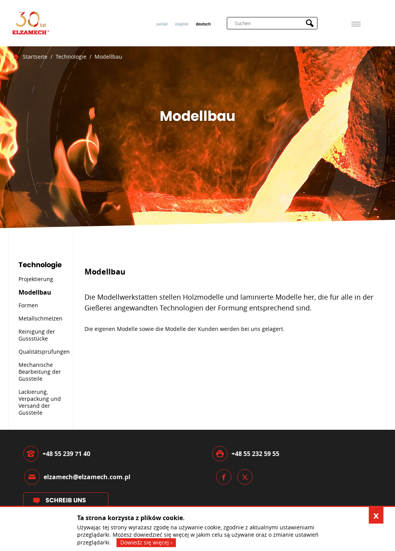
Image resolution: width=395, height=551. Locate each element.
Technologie (71, 57)
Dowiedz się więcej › (146, 542)
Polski (162, 24)
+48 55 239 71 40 (66, 453)
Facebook (223, 477)
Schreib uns (66, 500)
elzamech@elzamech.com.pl (87, 477)
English (182, 24)
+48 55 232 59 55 (255, 453)
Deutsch (203, 24)
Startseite (35, 57)
